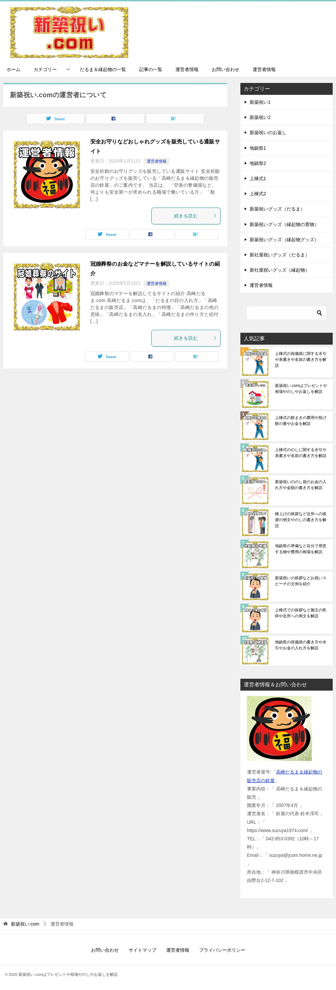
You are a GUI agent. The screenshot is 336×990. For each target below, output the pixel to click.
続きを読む (195, 215)
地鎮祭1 (258, 148)
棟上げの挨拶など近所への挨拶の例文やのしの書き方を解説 (300, 520)
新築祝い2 (260, 117)
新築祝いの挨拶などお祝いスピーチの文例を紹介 (300, 581)
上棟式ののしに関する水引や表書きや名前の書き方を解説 (300, 452)
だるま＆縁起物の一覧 (103, 69)
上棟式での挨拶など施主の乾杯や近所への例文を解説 (300, 613)
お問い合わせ (225, 69)
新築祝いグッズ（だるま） (277, 208)
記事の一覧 (150, 69)
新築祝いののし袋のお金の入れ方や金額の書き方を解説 (300, 484)
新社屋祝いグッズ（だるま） (280, 254)
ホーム (13, 69)
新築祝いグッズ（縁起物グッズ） (284, 239)
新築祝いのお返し (268, 132)
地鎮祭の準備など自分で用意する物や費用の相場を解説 (300, 549)
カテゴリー (45, 69)
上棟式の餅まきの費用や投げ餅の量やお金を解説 (300, 420)
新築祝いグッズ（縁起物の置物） (284, 224)
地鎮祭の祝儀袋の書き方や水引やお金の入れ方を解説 (300, 645)
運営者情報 (187, 69)
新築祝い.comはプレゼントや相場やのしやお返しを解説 (301, 388)
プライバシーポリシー (222, 950)
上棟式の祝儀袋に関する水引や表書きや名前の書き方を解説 (300, 359)
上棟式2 (258, 193)
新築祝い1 (260, 102)
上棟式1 (258, 178)
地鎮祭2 (258, 163)
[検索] (286, 313)
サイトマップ (142, 950)
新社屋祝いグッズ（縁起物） (280, 270)
